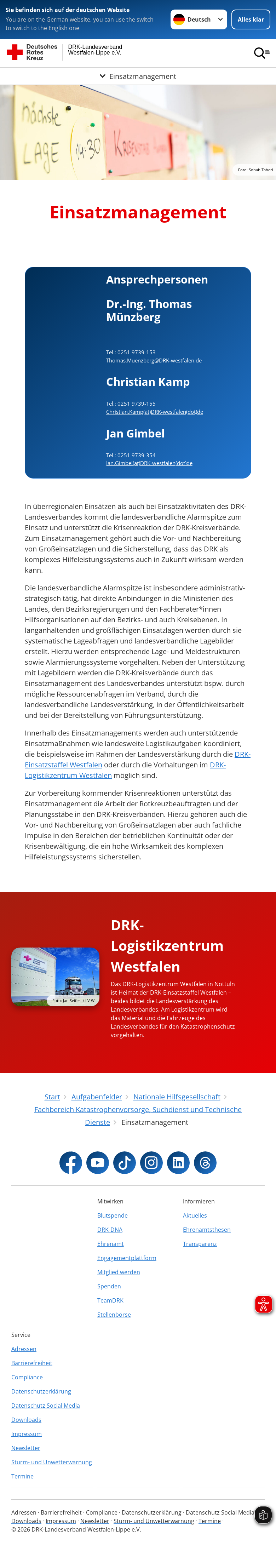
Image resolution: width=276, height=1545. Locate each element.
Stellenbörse (114, 1314)
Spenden (109, 1286)
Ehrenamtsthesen (207, 1230)
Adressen (23, 1349)
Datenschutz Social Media (45, 1405)
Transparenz (200, 1244)
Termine (22, 1476)
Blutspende (112, 1215)
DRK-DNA (109, 1230)
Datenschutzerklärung (41, 1391)
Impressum (26, 1434)
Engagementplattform (126, 1258)
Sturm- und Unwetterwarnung (51, 1462)
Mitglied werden (118, 1272)
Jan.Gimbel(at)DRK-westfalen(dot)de (149, 463)
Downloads (26, 1420)
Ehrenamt (110, 1244)
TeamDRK (110, 1300)
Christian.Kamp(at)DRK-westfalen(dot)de (154, 411)
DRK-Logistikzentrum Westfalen (167, 945)
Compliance (27, 1377)
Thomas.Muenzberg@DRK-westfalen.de (154, 360)
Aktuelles (195, 1215)
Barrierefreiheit (31, 1363)
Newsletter (25, 1448)
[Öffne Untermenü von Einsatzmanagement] (138, 76)
